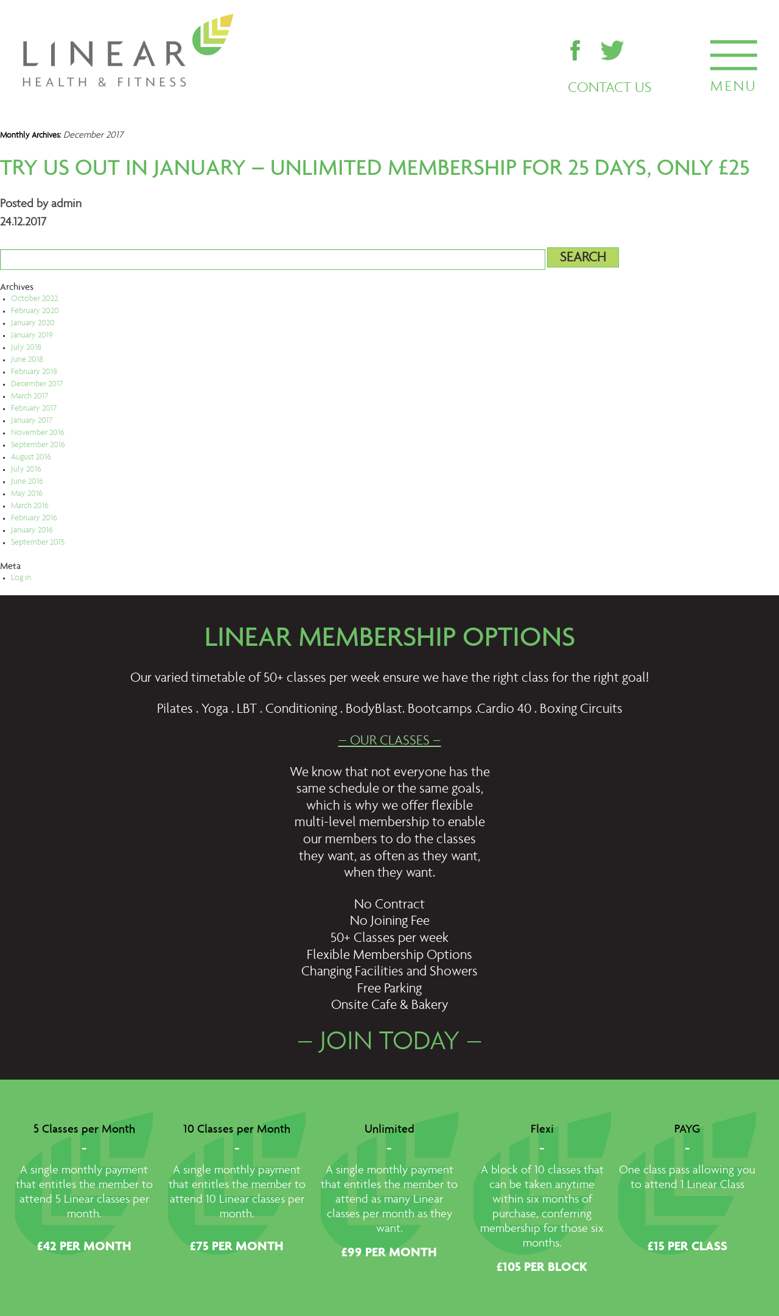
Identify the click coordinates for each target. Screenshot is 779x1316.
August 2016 (31, 457)
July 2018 (26, 348)
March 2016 (30, 506)
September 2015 (38, 543)
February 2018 (34, 372)
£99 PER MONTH (389, 1253)
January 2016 (32, 530)
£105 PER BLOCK (542, 1268)
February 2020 (35, 311)
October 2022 (34, 299)
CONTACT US (610, 88)
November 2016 (38, 433)
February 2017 (34, 409)
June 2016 (27, 482)
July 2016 (26, 469)
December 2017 (37, 384)
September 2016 (38, 445)
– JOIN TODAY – (389, 1042)
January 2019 (32, 335)
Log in (21, 578)
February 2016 (34, 518)
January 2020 (33, 323)
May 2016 (27, 494)
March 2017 (29, 396)
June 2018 (27, 360)
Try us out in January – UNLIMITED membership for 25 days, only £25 (375, 168)
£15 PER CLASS (687, 1247)
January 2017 (31, 421)
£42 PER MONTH (84, 1247)
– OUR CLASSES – (389, 741)
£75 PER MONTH (237, 1247)
